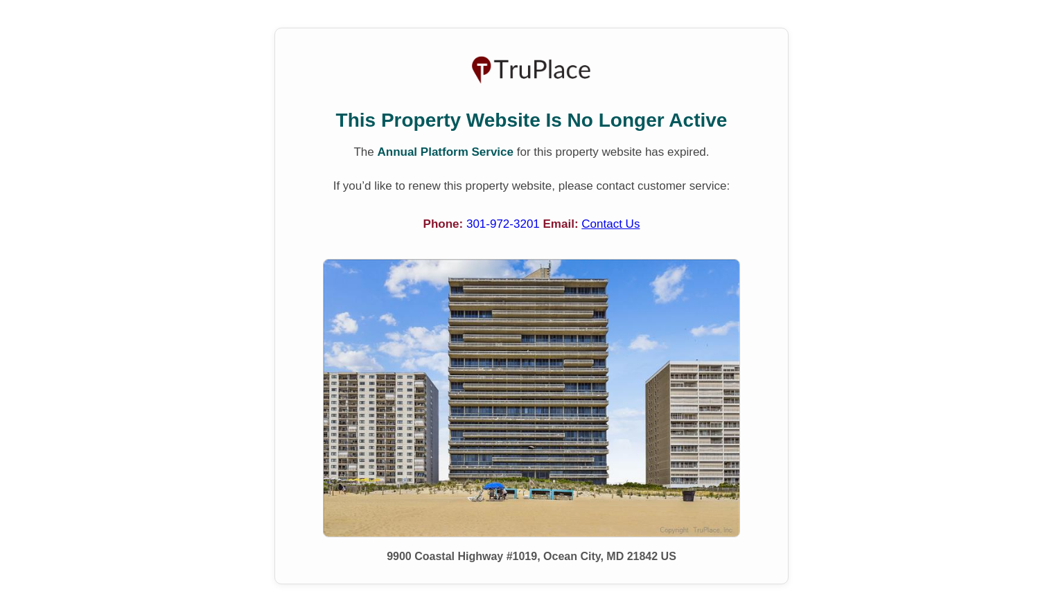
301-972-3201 (504, 224)
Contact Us (610, 224)
